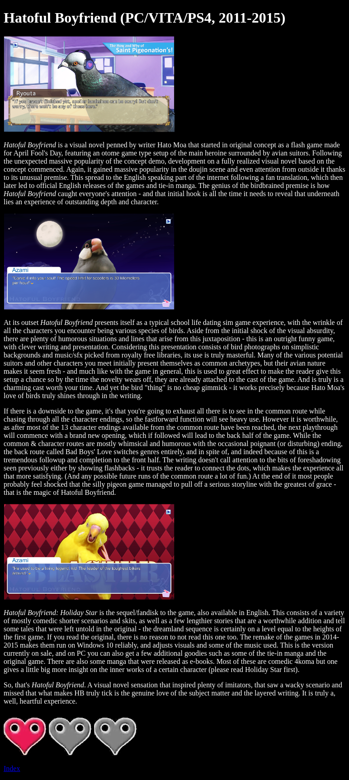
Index (12, 768)
